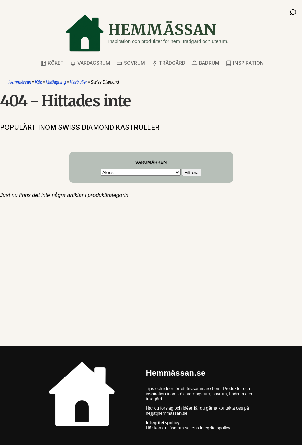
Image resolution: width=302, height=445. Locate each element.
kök (181, 393)
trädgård (154, 398)
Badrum (205, 63)
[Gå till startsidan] (146, 33)
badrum (236, 393)
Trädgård (168, 63)
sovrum (219, 393)
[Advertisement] (151, 252)
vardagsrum (198, 393)
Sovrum (130, 63)
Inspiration (245, 63)
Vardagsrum (90, 63)
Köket (52, 63)
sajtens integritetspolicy (207, 427)
